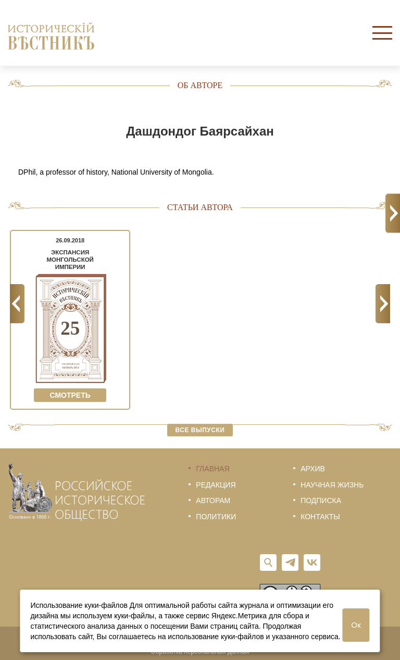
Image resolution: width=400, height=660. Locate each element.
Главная (212, 469)
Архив (313, 469)
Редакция (215, 485)
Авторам (213, 500)
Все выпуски (200, 430)
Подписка (321, 500)
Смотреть (69, 395)
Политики (216, 516)
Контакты (320, 516)
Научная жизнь (332, 485)
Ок (355, 624)
